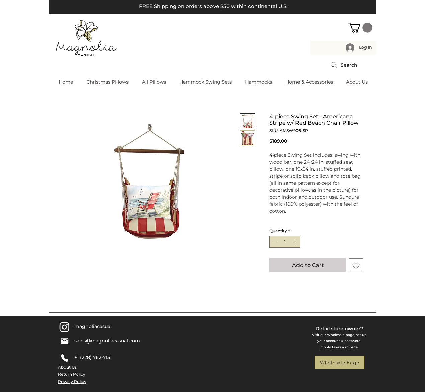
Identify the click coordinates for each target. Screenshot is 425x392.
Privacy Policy (72, 381)
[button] (360, 28)
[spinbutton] (285, 241)
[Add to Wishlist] (356, 265)
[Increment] (295, 241)
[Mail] (64, 341)
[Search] (343, 65)
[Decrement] (274, 241)
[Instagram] (64, 326)
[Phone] (64, 358)
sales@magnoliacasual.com (107, 341)
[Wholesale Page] (339, 362)
